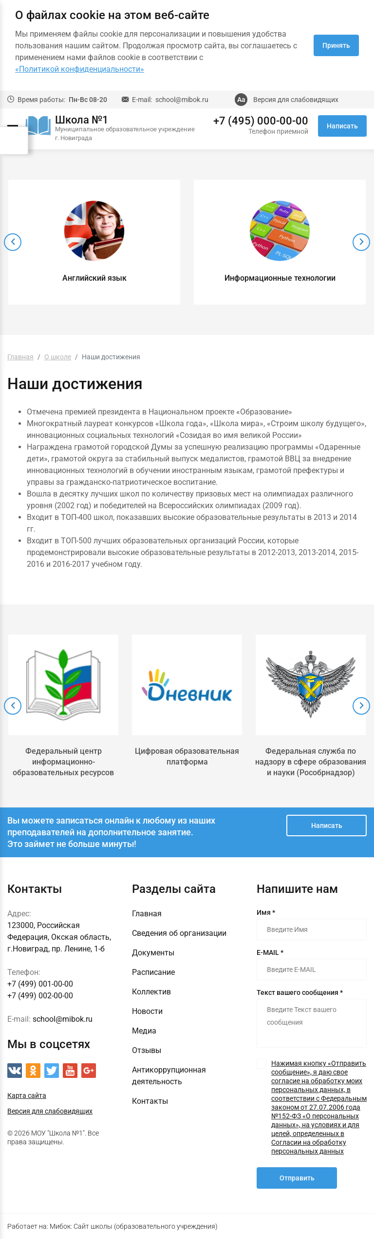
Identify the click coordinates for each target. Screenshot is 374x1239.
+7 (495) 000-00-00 (260, 121)
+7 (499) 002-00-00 (40, 995)
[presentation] (12, 242)
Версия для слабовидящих (295, 99)
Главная (147, 913)
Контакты (150, 1101)
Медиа (144, 1030)
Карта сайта (26, 1095)
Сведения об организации (179, 933)
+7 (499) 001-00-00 (40, 984)
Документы (153, 952)
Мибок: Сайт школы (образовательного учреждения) (134, 1226)
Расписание (153, 972)
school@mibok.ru (181, 99)
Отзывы (146, 1050)
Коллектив (151, 991)
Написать (342, 126)
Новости (147, 1011)
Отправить (297, 1178)
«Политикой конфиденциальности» (79, 69)
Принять (336, 45)
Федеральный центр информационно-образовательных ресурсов (63, 761)
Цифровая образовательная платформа (187, 756)
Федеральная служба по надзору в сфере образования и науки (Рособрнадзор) (310, 761)
